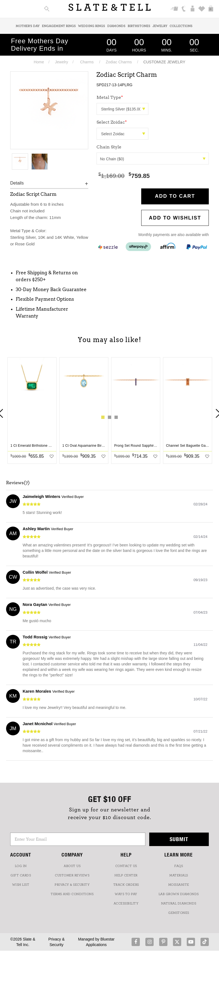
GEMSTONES (178, 912)
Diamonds (116, 26)
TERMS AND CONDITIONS (72, 894)
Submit (179, 839)
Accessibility (126, 903)
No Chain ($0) (153, 159)
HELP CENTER (126, 875)
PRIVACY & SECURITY (72, 884)
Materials (178, 875)
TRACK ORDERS (126, 884)
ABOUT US (72, 866)
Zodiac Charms (119, 62)
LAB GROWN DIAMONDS (179, 894)
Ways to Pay (126, 894)
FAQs (178, 866)
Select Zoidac (112, 122)
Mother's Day (28, 26)
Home (39, 62)
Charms (87, 62)
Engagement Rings (59, 26)
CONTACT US (126, 866)
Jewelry (160, 26)
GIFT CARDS (20, 875)
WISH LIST (21, 884)
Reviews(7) (18, 482)
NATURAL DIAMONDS (178, 903)
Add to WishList (175, 218)
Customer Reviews (72, 875)
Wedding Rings (91, 26)
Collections (181, 26)
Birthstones (139, 26)
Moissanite (178, 884)
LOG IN (21, 866)
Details (17, 183)
